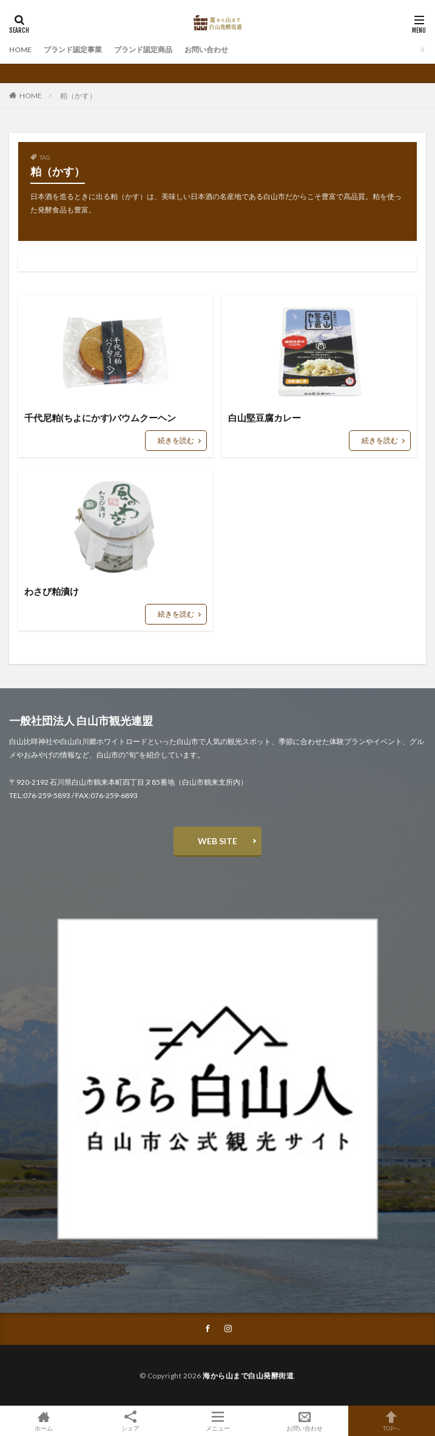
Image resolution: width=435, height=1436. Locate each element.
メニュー (217, 1421)
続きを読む (176, 440)
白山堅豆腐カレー (264, 417)
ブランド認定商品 (143, 49)
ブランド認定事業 (73, 49)
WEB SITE (217, 841)
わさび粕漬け (51, 591)
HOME (20, 49)
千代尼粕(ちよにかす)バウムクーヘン (100, 417)
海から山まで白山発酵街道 (248, 1375)
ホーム (43, 1421)
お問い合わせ (206, 49)
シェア (130, 1421)
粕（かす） (78, 95)
